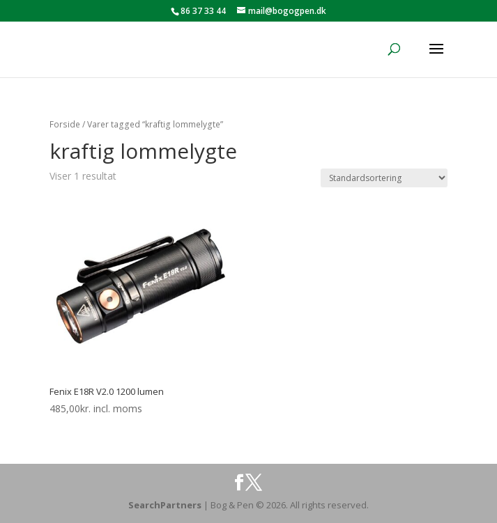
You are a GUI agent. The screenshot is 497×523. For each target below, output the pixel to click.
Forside (64, 124)
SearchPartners (166, 505)
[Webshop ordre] (384, 178)
